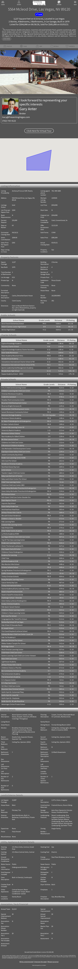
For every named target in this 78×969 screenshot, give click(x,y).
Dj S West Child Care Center (11, 686)
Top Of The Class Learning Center (13, 540)
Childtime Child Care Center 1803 (13, 485)
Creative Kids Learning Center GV (13, 427)
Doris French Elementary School (13, 324)
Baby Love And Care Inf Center (12, 476)
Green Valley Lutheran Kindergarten (14, 601)
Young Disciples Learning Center (13, 579)
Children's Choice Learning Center (13, 613)
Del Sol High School (8, 330)
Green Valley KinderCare (10, 506)
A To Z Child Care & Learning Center (14, 388)
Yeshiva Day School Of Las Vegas (12, 622)
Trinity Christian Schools (10, 576)
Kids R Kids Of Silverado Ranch (12, 625)
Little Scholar (6, 470)
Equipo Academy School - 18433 (12, 374)
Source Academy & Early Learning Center (15, 589)
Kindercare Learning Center (11, 543)
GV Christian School (8, 494)
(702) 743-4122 (9, 120)
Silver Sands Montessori (10, 353)
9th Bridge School (8, 646)
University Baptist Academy (11, 430)
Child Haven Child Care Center (12, 653)
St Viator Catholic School (10, 424)
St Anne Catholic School (10, 567)
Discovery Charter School (10, 346)
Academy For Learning (9, 555)
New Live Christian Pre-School (12, 640)
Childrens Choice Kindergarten (12, 552)
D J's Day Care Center (9, 683)
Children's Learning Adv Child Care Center (16, 391)
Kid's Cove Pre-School (9, 616)
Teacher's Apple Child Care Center (13, 473)
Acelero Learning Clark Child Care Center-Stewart (19, 656)
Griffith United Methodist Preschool (14, 573)
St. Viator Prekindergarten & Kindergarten (16, 421)
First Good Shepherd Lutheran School (14, 631)
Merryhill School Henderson (11, 516)
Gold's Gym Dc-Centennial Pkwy (13, 692)
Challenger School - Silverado (12, 598)
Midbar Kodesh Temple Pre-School (14, 643)
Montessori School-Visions (11, 433)
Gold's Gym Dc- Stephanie (10, 698)
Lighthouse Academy (9, 662)
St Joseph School (8, 628)
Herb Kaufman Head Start (11, 509)
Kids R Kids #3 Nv (7, 528)
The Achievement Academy (11, 674)
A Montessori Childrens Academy (13, 446)
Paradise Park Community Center (13, 400)
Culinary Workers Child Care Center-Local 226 (17, 634)
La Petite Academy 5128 (10, 561)
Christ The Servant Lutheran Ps (12, 546)
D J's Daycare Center (9, 680)
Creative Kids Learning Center (12, 525)
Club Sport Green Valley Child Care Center (16, 452)
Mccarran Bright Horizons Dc (12, 406)
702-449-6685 (56, 191)
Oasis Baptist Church (9, 500)
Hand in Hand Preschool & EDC (12, 592)
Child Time (5, 558)
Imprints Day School (9, 503)
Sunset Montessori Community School (15, 412)
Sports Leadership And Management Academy (17, 368)
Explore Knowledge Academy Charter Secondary (18, 350)
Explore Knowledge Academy (12, 343)
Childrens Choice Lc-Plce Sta (11, 668)
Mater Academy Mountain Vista (12, 356)
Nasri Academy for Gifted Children (13, 436)
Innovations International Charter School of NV (18, 362)
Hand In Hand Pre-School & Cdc (12, 595)
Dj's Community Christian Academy (14, 671)
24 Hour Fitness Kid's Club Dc (11, 512)
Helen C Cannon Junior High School (14, 327)
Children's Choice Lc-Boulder (11, 519)
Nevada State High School (11, 371)
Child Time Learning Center (11, 482)
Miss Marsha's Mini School (10, 564)
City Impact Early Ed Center (11, 549)
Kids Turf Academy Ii (8, 637)
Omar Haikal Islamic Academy (12, 531)
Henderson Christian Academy (12, 464)
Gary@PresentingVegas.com (16, 117)
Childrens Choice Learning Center (13, 610)
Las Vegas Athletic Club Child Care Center (16, 537)
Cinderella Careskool (9, 397)
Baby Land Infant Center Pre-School (14, 479)
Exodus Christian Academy (11, 604)
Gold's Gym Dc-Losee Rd (10, 695)
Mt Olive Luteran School (10, 439)
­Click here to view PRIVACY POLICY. (24, 958)
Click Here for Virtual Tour (39, 130)
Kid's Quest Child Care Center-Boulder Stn (16, 497)
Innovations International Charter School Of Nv (18, 365)
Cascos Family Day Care (9, 583)
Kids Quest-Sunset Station (11, 607)
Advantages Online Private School (13, 704)
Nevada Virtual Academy (10, 359)
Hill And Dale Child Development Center (15, 409)
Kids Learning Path (8, 522)
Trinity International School (11, 586)
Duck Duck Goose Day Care (11, 467)
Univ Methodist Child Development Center (16, 449)
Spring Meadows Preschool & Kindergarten (16, 570)
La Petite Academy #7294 (10, 534)
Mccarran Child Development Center (14, 403)
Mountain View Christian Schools (13, 689)
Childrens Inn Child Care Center (12, 442)
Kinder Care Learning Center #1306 (13, 458)
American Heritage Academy (11, 415)
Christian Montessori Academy (12, 394)
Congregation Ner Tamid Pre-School (14, 619)
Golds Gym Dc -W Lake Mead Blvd (13, 701)
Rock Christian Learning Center (12, 649)
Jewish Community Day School (12, 455)
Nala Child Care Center (9, 659)
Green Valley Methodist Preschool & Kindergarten (19, 488)
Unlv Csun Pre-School (9, 461)
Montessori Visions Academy (11, 418)
